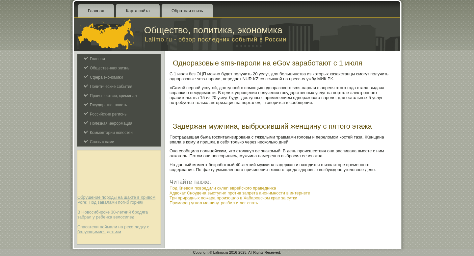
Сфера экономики (106, 77)
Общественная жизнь (109, 68)
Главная (96, 10)
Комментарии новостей (111, 132)
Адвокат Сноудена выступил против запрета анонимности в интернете (240, 193)
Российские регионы (108, 114)
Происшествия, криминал (113, 95)
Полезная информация (111, 123)
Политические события (111, 86)
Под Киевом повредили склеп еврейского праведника (223, 188)
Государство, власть (108, 105)
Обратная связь (187, 10)
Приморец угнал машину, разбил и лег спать (214, 202)
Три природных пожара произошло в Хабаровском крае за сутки (233, 197)
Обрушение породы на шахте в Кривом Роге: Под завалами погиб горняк (116, 200)
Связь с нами (102, 142)
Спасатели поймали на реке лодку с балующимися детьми (113, 229)
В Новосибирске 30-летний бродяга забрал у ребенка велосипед (112, 214)
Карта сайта (137, 10)
